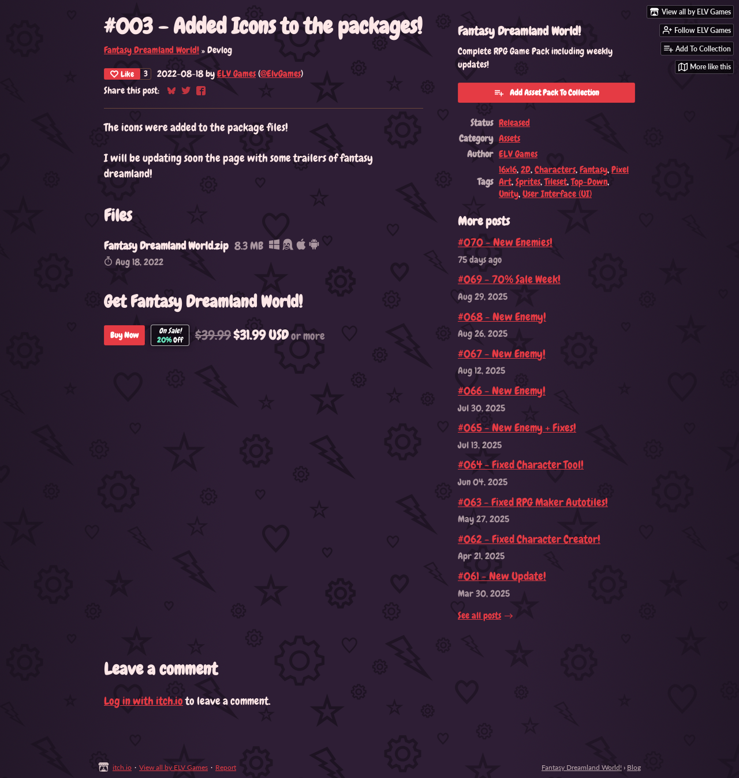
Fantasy (593, 169)
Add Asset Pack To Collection (546, 92)
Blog (634, 767)
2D (526, 169)
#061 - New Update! (502, 576)
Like (122, 74)
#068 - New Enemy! (502, 317)
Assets (509, 138)
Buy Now (124, 335)
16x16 (508, 169)
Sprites (528, 182)
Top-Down (589, 182)
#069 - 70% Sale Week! (509, 279)
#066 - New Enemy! (502, 391)
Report (225, 767)
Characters (555, 169)
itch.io (122, 767)
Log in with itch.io (143, 701)
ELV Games (236, 74)
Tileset (555, 182)
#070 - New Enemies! (505, 242)
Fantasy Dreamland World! (151, 50)
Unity (508, 194)
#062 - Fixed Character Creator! (529, 539)
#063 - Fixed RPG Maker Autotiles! (533, 502)
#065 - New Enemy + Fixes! (517, 427)
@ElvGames (280, 74)
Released (514, 123)
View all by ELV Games (173, 767)
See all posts (479, 615)
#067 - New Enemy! (502, 354)
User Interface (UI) (557, 194)
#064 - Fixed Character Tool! (521, 464)
